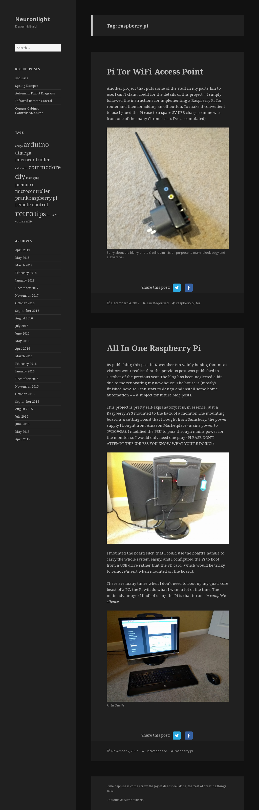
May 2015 (22, 431)
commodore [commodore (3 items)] (45, 167)
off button (172, 106)
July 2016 (21, 326)
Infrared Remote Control (33, 101)
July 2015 (21, 416)
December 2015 (26, 379)
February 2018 (26, 273)
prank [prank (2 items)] (22, 198)
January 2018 (25, 280)
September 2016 (27, 311)
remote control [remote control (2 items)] (31, 204)
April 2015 (22, 439)
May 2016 (22, 341)
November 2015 (27, 386)
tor (198, 303)
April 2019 (22, 250)
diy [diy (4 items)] (20, 176)
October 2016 (25, 303)
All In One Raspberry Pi (154, 348)
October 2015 (25, 394)
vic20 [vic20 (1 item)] (55, 215)
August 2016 (24, 318)
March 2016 (24, 356)
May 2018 (22, 258)
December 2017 (26, 288)
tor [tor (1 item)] (49, 215)
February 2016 (26, 364)
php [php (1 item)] (36, 178)
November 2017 (27, 295)
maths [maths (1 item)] (30, 178)
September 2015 (27, 401)
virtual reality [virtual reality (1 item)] (24, 221)
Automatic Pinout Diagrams (35, 93)
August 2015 (24, 409)
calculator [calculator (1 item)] (21, 168)
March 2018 (24, 265)
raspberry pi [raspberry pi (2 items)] (43, 198)
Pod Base (21, 78)
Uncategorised (158, 303)
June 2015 (22, 424)
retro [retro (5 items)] (24, 213)
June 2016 (22, 333)
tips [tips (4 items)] (40, 213)
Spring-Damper (26, 86)
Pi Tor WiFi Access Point (155, 71)
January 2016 (25, 371)
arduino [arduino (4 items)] (36, 144)
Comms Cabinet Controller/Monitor (29, 110)
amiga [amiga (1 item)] (19, 146)
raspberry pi (185, 303)
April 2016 (22, 348)
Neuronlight (32, 19)
